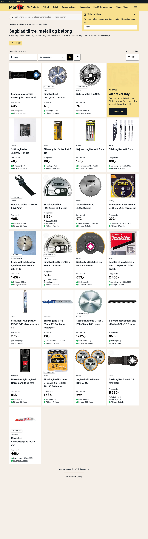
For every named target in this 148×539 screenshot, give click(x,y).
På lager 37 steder (118, 226)
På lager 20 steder (85, 169)
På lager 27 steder (118, 169)
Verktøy (12, 24)
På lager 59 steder (20, 226)
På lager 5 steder (19, 285)
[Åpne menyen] (135, 7)
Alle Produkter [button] (33, 7)
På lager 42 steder (20, 461)
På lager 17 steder (53, 402)
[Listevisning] (77, 57)
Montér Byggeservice (102, 7)
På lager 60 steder (85, 343)
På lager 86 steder (20, 402)
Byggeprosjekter (69, 7)
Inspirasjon (85, 7)
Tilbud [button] (46, 7)
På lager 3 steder (52, 226)
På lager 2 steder (52, 343)
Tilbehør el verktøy (27, 24)
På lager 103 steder (86, 402)
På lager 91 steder (53, 113)
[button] (23, 57)
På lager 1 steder (19, 113)
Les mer (118, 111)
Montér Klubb (122, 7)
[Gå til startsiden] (16, 7)
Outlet (55, 7)
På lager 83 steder (20, 169)
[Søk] (11, 17)
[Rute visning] (70, 57)
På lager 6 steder (52, 285)
